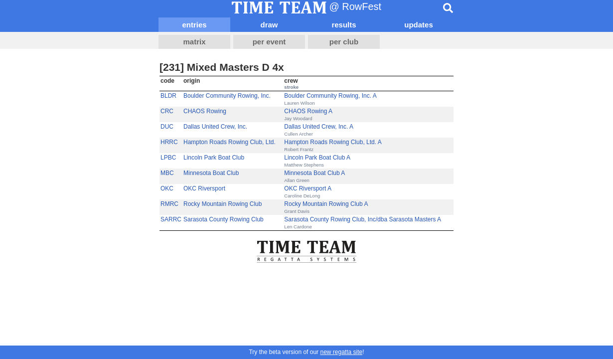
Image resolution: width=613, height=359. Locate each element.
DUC (166, 126)
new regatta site (341, 352)
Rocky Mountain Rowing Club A (326, 203)
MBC (167, 173)
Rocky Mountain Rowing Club (222, 203)
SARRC (170, 219)
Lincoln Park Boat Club (213, 157)
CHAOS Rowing (204, 111)
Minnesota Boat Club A (314, 173)
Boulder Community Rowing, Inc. (227, 95)
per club (343, 41)
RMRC (169, 203)
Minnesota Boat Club (211, 173)
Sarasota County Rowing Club (223, 219)
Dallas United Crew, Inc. (215, 126)
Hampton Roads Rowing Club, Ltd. (229, 142)
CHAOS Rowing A (308, 111)
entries (194, 24)
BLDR (168, 95)
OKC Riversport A (307, 188)
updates (418, 24)
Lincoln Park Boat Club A (317, 157)
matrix (194, 41)
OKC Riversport (204, 188)
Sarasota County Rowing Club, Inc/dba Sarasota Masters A (362, 219)
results (343, 24)
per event (269, 41)
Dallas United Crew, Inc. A (318, 126)
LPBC (168, 157)
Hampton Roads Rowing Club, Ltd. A (332, 142)
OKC (166, 188)
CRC (166, 111)
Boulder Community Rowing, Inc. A (330, 95)
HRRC (169, 142)
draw (269, 24)
